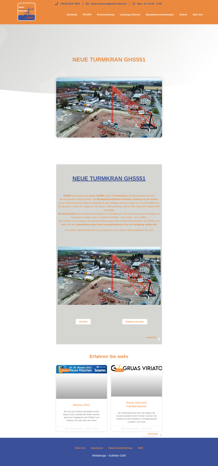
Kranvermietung (105, 14)
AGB (140, 448)
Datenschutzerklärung (120, 448)
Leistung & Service (130, 14)
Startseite (72, 14)
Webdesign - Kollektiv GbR (109, 455)
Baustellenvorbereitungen (160, 14)
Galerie (183, 14)
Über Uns (198, 14)
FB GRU (87, 14)
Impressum (97, 448)
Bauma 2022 (81, 404)
